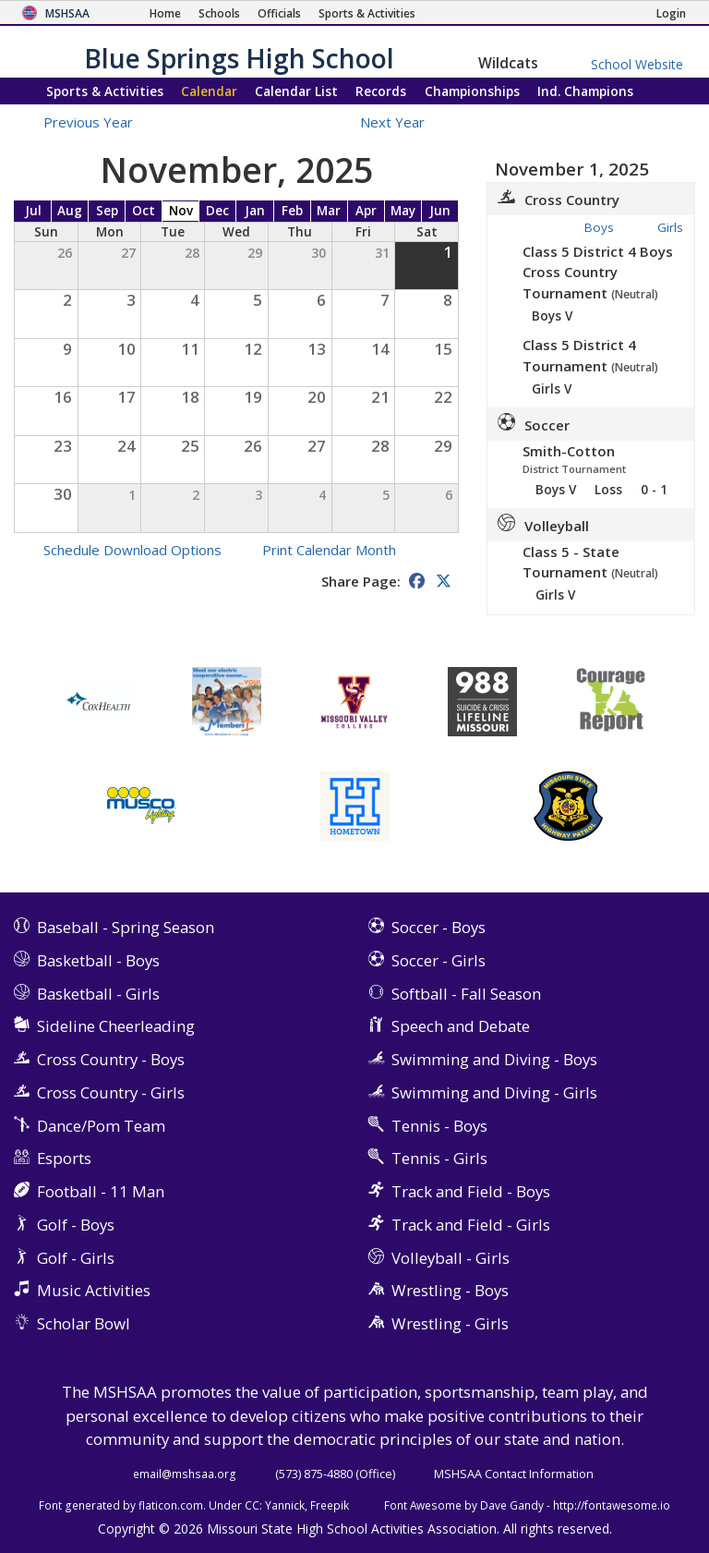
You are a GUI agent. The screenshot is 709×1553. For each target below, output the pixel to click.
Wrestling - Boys (450, 1290)
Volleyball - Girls (450, 1257)
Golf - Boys (75, 1224)
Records (380, 91)
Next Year (403, 122)
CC (252, 1505)
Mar (329, 210)
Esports (64, 1158)
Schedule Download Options (132, 549)
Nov (181, 210)
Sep (107, 210)
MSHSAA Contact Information (514, 1473)
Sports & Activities (104, 91)
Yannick (285, 1505)
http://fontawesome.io (611, 1505)
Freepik (329, 1505)
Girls (670, 227)
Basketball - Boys (98, 960)
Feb (292, 210)
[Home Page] (165, 13)
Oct (143, 210)
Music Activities (93, 1290)
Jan (255, 210)
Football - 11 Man (100, 1191)
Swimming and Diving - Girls (494, 1092)
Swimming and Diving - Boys (494, 1059)
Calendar (209, 91)
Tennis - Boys (439, 1125)
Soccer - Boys (438, 927)
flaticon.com (170, 1505)
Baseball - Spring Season (125, 927)
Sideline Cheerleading (116, 1026)
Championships (472, 91)
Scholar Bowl (83, 1323)
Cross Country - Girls (111, 1092)
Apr (366, 210)
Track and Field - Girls (470, 1224)
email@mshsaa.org (184, 1473)
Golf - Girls (75, 1257)
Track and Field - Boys (470, 1191)
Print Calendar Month (329, 549)
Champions (585, 91)
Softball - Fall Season (466, 993)
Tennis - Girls (439, 1158)
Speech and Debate (460, 1026)
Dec (217, 210)
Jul (33, 210)
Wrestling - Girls (450, 1323)
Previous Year (88, 122)
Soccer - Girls (438, 960)
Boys (599, 227)
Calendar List (296, 91)
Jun (440, 210)
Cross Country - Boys (111, 1059)
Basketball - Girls (98, 993)
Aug (69, 210)
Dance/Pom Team (101, 1125)
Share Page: (361, 581)
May (403, 210)
